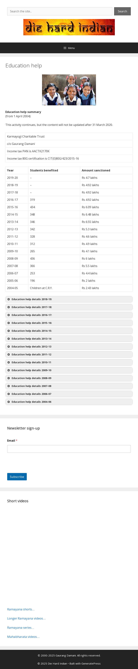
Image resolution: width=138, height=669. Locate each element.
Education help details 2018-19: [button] (29, 299)
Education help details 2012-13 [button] (29, 346)
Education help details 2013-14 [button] (29, 339)
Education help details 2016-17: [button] (29, 315)
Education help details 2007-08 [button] (29, 386)
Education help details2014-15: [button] (29, 331)
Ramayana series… (20, 627)
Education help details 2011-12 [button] (29, 354)
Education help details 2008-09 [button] (29, 378)
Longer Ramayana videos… (26, 618)
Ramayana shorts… (20, 609)
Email (12, 440)
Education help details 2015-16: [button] (29, 323)
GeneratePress (91, 663)
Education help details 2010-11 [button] (29, 362)
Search (122, 11)
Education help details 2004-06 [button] (29, 402)
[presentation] (34, 470)
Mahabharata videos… (23, 637)
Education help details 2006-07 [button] (29, 394)
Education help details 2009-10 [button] (29, 370)
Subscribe (17, 477)
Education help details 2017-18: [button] (29, 307)
